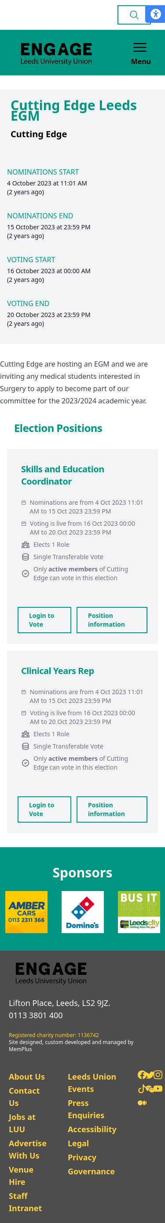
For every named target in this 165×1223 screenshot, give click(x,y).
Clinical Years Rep (57, 671)
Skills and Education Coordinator (62, 475)
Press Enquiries (86, 1109)
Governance (91, 1171)
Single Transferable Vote (68, 557)
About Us (27, 1076)
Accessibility (92, 1129)
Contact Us (24, 1096)
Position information (106, 619)
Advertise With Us (28, 1149)
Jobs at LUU (22, 1123)
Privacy (82, 1157)
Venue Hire (21, 1175)
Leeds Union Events (92, 1082)
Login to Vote (41, 619)
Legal (78, 1143)
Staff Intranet (25, 1202)
